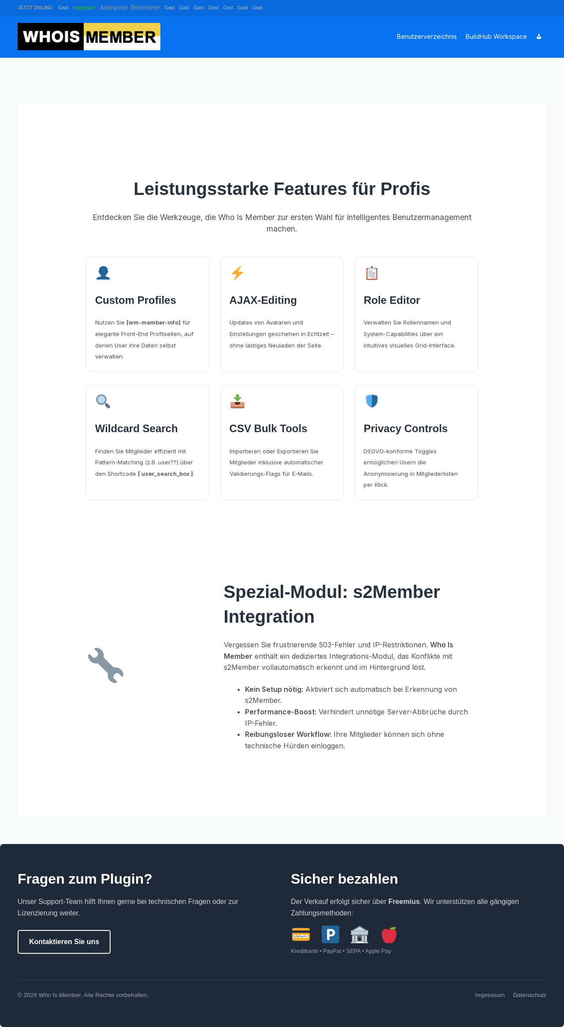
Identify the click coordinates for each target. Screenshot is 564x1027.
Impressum (490, 995)
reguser (84, 7)
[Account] (538, 36)
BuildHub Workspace (496, 36)
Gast (63, 7)
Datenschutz (529, 995)
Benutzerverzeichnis (427, 36)
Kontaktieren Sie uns (64, 941)
